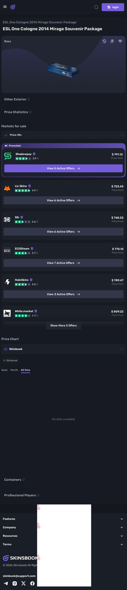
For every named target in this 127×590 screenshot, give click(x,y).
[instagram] (15, 583)
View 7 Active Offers (63, 263)
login (113, 7)
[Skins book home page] (13, 7)
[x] (24, 583)
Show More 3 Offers (63, 325)
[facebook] (32, 583)
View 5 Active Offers (63, 168)
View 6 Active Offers (63, 200)
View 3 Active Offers (63, 294)
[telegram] (6, 583)
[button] (120, 41)
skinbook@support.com (19, 576)
